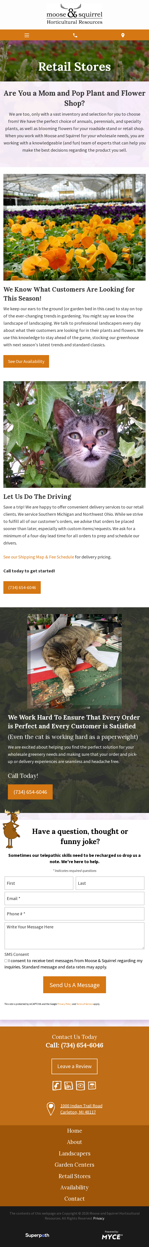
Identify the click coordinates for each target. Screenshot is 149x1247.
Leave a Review (74, 1066)
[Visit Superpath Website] (37, 1236)
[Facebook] (56, 1085)
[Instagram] (92, 1085)
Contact (74, 1198)
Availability (74, 1187)
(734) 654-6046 (22, 587)
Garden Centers (74, 1164)
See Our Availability (26, 361)
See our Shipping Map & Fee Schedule (38, 557)
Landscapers (74, 1153)
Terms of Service (85, 1004)
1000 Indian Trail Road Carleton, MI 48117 (81, 1109)
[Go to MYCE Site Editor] (112, 1236)
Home (74, 1130)
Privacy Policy (64, 1004)
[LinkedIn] (68, 1085)
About (74, 1142)
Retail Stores (74, 1176)
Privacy (98, 1218)
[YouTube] (80, 1085)
